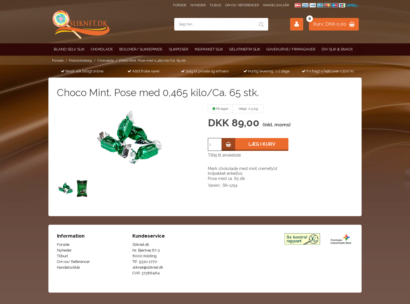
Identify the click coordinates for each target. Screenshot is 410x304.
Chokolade (102, 49)
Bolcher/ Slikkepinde (141, 49)
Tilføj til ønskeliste (224, 155)
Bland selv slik (69, 49)
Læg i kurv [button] (248, 144)
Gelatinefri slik (244, 49)
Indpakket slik (209, 49)
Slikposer (178, 49)
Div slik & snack (337, 49)
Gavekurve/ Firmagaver (290, 49)
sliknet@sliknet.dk (147, 267)
